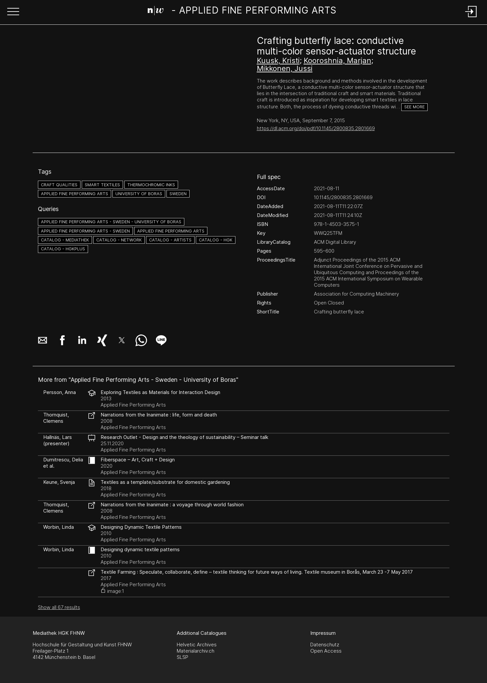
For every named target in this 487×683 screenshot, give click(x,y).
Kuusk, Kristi (278, 60)
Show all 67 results (59, 607)
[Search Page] (242, 11)
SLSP (182, 657)
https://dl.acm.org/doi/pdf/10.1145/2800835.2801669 (316, 128)
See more (414, 106)
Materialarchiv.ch (195, 651)
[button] (13, 12)
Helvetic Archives (197, 644)
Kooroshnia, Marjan (337, 60)
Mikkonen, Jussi (285, 68)
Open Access (326, 651)
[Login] (471, 18)
